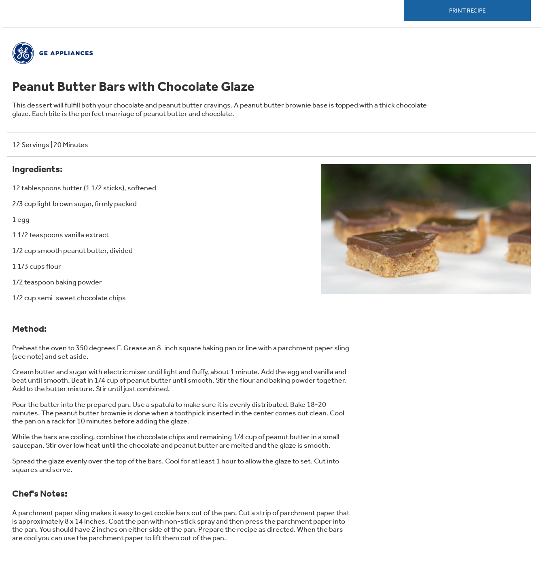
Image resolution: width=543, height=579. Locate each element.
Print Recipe (467, 10)
